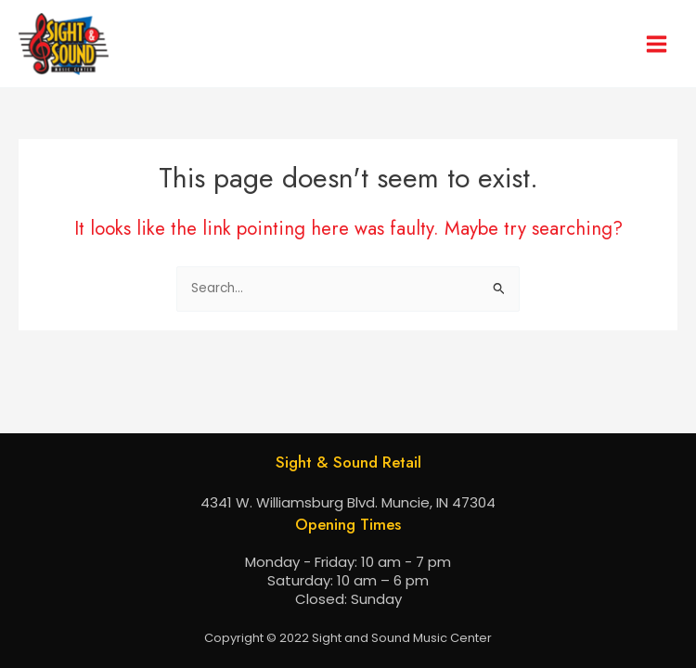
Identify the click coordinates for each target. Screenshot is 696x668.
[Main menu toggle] (657, 43)
